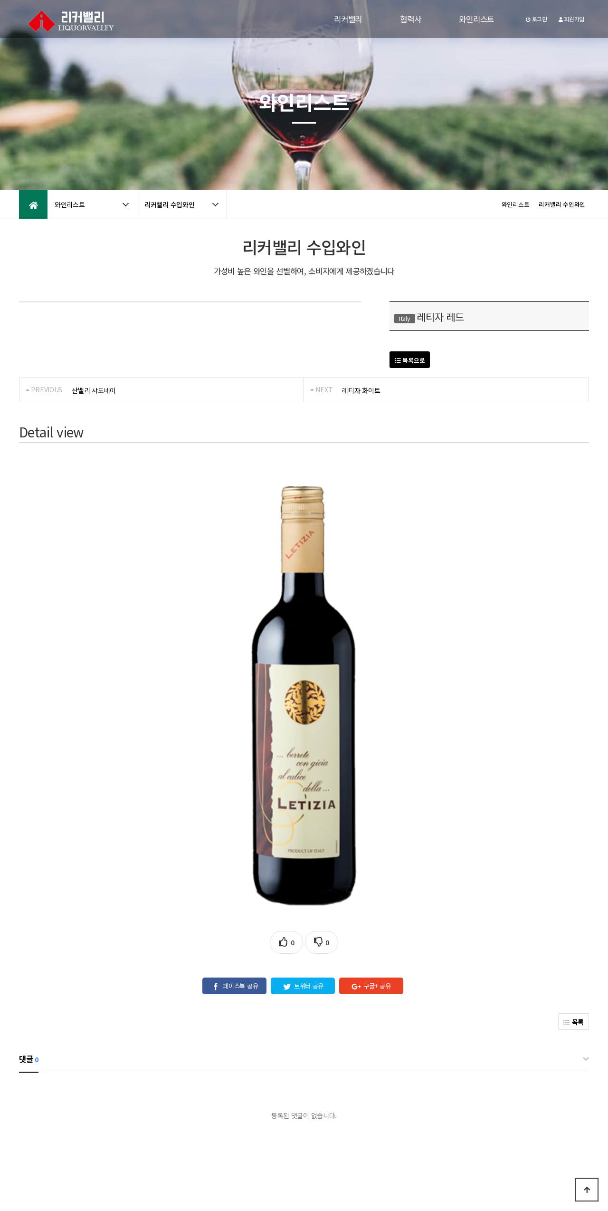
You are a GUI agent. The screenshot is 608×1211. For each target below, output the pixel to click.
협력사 (410, 19)
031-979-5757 (477, 1171)
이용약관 (88, 1129)
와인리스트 (476, 19)
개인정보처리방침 (43, 1129)
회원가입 (571, 19)
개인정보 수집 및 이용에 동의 (290, 1099)
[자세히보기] (348, 1099)
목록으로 (410, 360)
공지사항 (121, 1129)
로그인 (536, 19)
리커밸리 (348, 19)
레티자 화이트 (361, 390)
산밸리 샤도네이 (94, 390)
